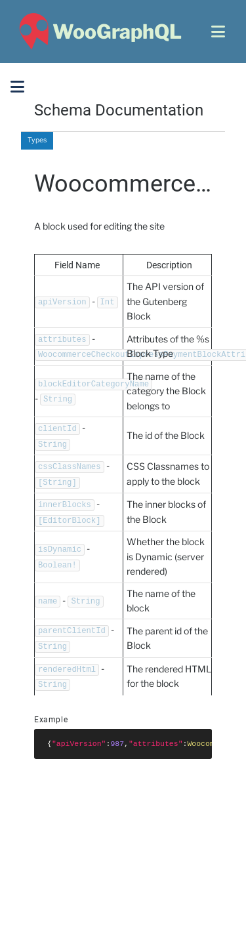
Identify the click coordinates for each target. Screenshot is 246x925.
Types (37, 140)
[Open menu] (218, 31)
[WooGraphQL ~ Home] (99, 31)
